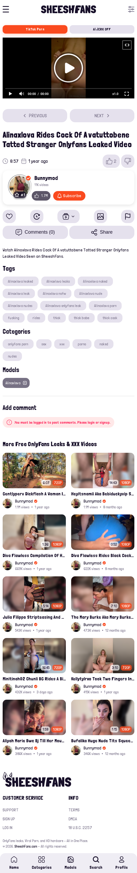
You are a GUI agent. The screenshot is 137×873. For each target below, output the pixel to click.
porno (82, 344)
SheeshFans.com (26, 846)
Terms (74, 809)
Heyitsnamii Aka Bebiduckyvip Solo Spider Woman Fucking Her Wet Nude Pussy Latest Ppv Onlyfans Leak (102, 493)
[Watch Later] (36, 216)
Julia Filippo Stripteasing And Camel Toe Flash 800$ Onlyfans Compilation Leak (34, 617)
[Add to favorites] (9, 216)
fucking (13, 318)
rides (36, 318)
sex (44, 344)
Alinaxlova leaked (20, 281)
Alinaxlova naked (95, 281)
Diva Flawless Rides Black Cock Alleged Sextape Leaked (102, 555)
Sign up (9, 818)
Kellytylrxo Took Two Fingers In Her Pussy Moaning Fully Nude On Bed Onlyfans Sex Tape (102, 678)
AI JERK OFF (102, 29)
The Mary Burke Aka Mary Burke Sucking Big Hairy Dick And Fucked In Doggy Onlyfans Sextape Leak (102, 617)
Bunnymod (46, 177)
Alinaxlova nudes (20, 306)
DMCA (72, 818)
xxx (62, 344)
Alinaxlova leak (19, 293)
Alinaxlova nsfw (54, 293)
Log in (7, 827)
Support (11, 809)
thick (56, 318)
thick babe (81, 318)
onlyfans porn (18, 344)
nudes (12, 356)
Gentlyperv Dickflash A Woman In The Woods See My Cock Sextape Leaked (34, 493)
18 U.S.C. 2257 (80, 827)
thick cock (110, 318)
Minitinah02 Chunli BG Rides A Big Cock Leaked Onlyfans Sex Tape (34, 678)
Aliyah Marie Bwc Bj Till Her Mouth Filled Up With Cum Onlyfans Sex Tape (34, 740)
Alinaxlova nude (90, 293)
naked (103, 344)
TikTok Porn (35, 29)
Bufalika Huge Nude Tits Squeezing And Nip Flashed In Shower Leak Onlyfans (102, 740)
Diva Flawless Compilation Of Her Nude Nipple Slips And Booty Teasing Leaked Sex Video (34, 555)
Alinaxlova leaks (58, 281)
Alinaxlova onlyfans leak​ (63, 306)
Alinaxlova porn (105, 306)
